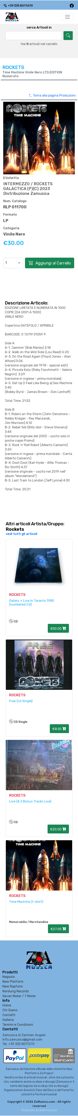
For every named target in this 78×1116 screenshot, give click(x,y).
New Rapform (12, 986)
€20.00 (58, 829)
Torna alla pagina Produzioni (52, 95)
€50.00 (58, 628)
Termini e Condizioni (17, 1025)
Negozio (8, 977)
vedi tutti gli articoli (21, 534)
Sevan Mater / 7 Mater (19, 996)
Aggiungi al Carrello (49, 262)
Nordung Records (15, 991)
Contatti (8, 1015)
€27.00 (58, 929)
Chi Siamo (10, 1010)
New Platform (12, 981)
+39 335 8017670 (18, 5)
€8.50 (59, 729)
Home (6, 1005)
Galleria (8, 1020)
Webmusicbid (48, 1110)
